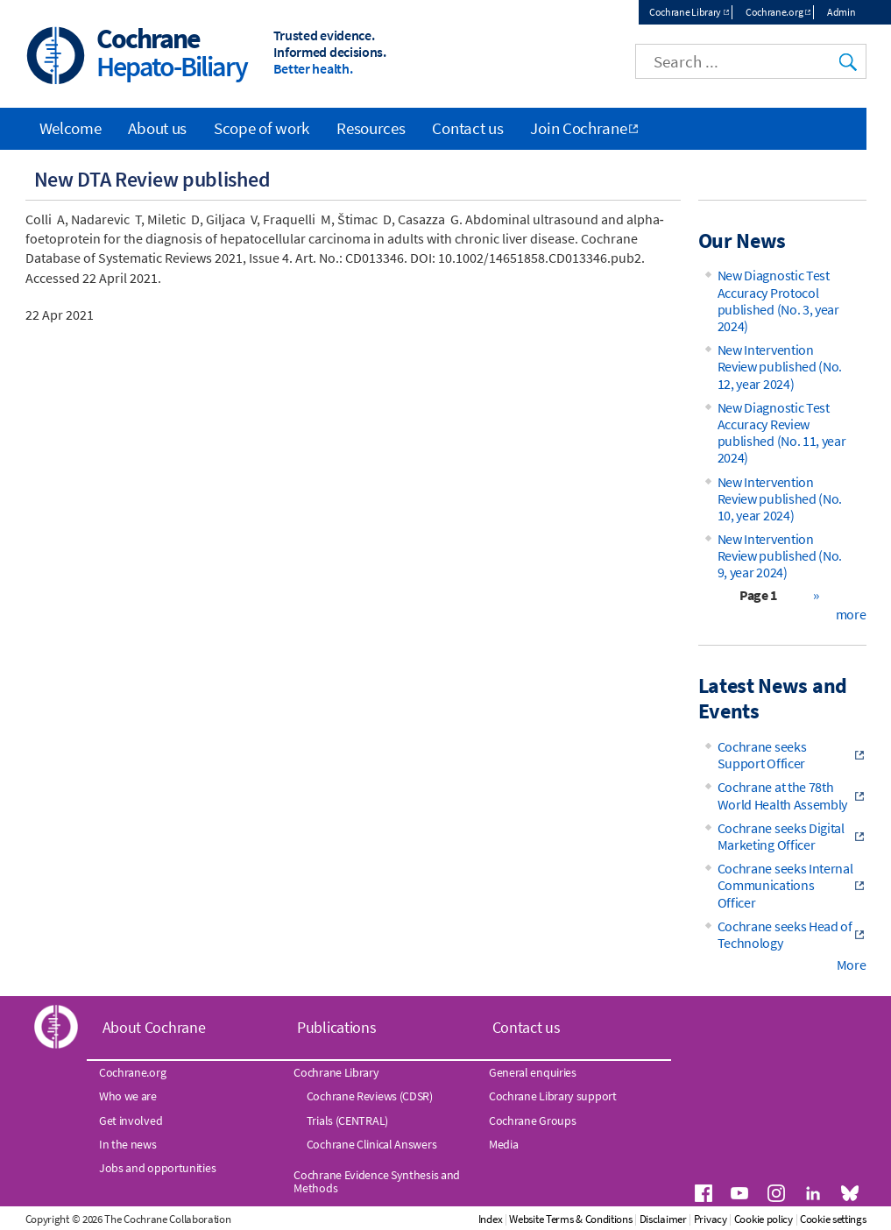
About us (157, 127)
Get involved (130, 1120)
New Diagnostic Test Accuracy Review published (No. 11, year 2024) (782, 433)
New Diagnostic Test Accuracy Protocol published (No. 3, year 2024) (778, 300)
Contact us (467, 127)
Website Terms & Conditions (570, 1219)
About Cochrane (154, 1027)
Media (504, 1144)
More (851, 964)
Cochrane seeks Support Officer (762, 755)
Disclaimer (663, 1219)
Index (490, 1219)
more (851, 614)
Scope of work (261, 127)
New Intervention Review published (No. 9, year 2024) (780, 555)
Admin (841, 11)
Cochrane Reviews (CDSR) (370, 1096)
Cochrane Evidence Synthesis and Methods (376, 1181)
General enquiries (532, 1072)
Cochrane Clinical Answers (372, 1144)
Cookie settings (833, 1219)
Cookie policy (763, 1219)
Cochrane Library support (553, 1096)
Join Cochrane (578, 127)
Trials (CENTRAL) (347, 1120)
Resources (370, 127)
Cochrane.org (774, 11)
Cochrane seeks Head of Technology (785, 934)
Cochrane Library (685, 11)
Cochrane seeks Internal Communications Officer (785, 884)
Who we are (128, 1096)
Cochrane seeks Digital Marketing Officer (781, 836)
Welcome (70, 127)
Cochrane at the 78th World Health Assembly (783, 795)
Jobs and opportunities (157, 1168)
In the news (128, 1144)
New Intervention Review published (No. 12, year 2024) (780, 366)
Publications (336, 1027)
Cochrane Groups (532, 1120)
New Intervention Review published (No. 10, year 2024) (780, 498)
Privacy (710, 1219)
